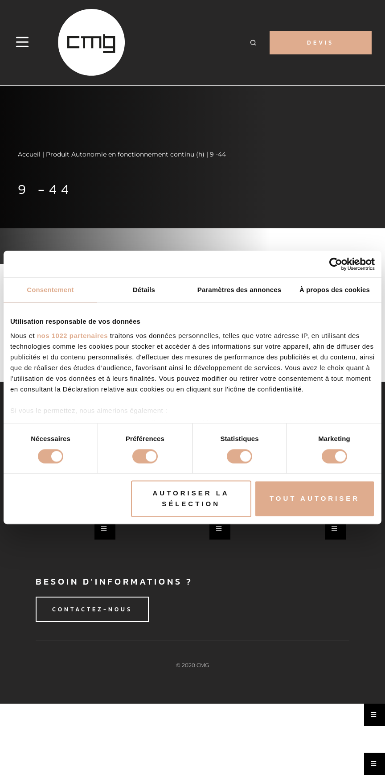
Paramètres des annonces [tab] (239, 289)
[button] (253, 42)
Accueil (29, 154)
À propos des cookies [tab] (334, 289)
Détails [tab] (144, 289)
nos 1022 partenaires (72, 335)
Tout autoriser (315, 499)
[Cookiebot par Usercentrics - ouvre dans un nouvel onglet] (336, 264)
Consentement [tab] (50, 289)
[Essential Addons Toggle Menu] (104, 528)
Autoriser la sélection (190, 499)
